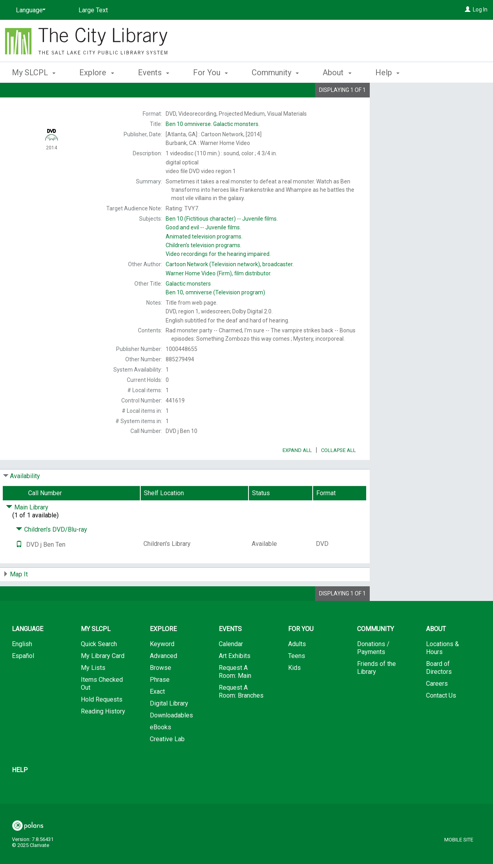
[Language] (29, 10)
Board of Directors (439, 690)
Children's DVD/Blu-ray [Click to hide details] (51, 551)
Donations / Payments (373, 670)
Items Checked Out (102, 705)
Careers (437, 706)
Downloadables (171, 737)
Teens (296, 678)
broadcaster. (230, 264)
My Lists (93, 690)
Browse (160, 690)
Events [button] (153, 72)
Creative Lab (167, 761)
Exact (157, 713)
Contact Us (441, 717)
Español (23, 678)
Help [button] (387, 72)
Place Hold (413, 95)
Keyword (162, 666)
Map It (19, 596)
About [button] (337, 72)
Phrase (160, 702)
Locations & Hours (442, 670)
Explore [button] (96, 72)
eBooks (160, 749)
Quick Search (99, 666)
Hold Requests (101, 721)
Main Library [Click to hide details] (27, 529)
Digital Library (169, 725)
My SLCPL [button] (33, 72)
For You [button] (210, 72)
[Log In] (467, 9)
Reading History (103, 733)
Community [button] (275, 72)
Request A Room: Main (235, 694)
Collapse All (338, 472)
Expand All (297, 472)
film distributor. (218, 273)
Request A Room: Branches (241, 713)
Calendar (231, 666)
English (22, 666)
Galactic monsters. (213, 124)
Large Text (93, 10)
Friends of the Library (376, 690)
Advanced (163, 678)
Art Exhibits (234, 678)
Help (20, 792)
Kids (294, 690)
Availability (25, 498)
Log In (480, 9)
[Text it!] (19, 566)
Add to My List (430, 111)
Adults (297, 666)
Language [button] (27, 651)
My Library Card (102, 678)
